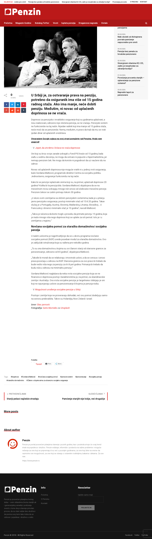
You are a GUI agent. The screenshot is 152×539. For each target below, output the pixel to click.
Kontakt (44, 503)
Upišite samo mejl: (85, 495)
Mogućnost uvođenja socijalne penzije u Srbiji (58, 289)
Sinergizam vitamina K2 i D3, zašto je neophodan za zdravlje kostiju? (89, 2)
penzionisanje (81, 377)
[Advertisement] (69, 335)
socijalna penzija (96, 377)
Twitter (136, 535)
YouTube (144, 535)
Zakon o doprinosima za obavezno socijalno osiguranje (48, 380)
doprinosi (15, 377)
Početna (44, 495)
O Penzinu (45, 499)
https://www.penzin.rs (31, 461)
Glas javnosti (43, 304)
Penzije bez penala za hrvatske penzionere (46, 2)
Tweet (39, 364)
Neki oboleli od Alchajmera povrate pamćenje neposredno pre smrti (130, 39)
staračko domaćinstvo (16, 380)
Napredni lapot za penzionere (126, 93)
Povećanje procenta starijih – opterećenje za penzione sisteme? (131, 80)
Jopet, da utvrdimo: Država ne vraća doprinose (57, 148)
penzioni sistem (67, 377)
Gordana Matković (28, 377)
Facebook (128, 535)
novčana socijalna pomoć (48, 377)
